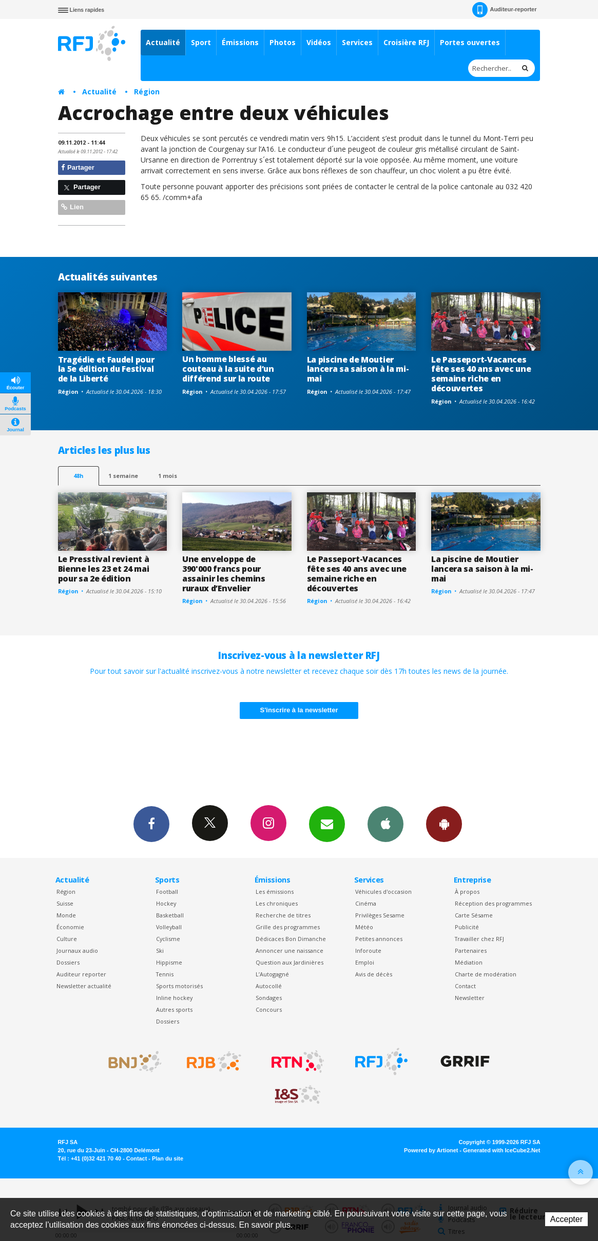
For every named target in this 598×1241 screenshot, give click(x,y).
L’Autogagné (272, 974)
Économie (70, 927)
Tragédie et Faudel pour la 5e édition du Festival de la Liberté (106, 369)
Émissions (240, 42)
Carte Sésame (474, 915)
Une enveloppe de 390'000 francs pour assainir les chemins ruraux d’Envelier (223, 573)
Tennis (164, 974)
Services (357, 42)
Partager (77, 167)
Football (167, 891)
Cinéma (365, 903)
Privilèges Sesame (379, 915)
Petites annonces (378, 938)
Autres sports (174, 1009)
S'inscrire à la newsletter (299, 710)
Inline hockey (174, 997)
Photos (282, 42)
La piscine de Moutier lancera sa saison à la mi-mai (358, 369)
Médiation (469, 962)
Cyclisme (168, 938)
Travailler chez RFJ (479, 938)
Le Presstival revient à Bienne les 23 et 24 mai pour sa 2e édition (103, 568)
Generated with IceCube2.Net (501, 1150)
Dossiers (68, 962)
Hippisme (169, 962)
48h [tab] (78, 475)
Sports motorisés (179, 986)
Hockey (166, 903)
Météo (364, 927)
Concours (269, 1009)
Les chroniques (277, 903)
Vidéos (318, 42)
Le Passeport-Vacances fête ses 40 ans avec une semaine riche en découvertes (481, 374)
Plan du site (167, 1158)
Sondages (269, 997)
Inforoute (368, 950)
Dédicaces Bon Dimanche (291, 938)
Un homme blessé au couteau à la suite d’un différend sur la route (228, 368)
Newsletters (327, 823)
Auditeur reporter (81, 974)
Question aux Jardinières (289, 962)
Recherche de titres (283, 915)
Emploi (364, 962)
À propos (467, 891)
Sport (201, 42)
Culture (66, 938)
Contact (465, 986)
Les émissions (275, 891)
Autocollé (269, 986)
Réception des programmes (493, 903)
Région (147, 91)
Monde (66, 915)
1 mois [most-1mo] (167, 475)
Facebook (151, 823)
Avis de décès (373, 974)
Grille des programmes (288, 927)
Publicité (467, 927)
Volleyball (169, 927)
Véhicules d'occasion (383, 891)
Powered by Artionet (431, 1150)
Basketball (170, 915)
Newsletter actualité (83, 986)
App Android (444, 823)
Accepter (566, 1219)
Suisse (64, 903)
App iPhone (385, 823)
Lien (72, 207)
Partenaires (471, 950)
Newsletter (470, 997)
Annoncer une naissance (289, 950)
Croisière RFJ (406, 42)
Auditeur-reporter (504, 9)
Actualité (163, 42)
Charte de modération (485, 974)
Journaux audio (77, 950)
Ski (160, 950)
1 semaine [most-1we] (123, 475)
